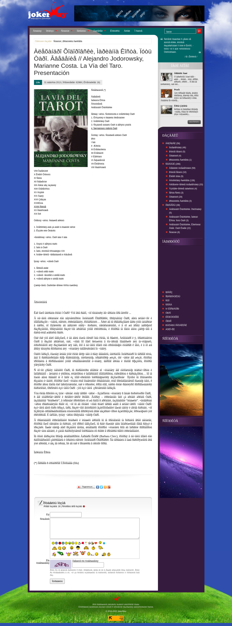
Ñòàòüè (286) (173, 164)
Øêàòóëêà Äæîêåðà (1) (180, 160)
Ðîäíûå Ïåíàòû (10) (178, 172)
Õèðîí (169, 321)
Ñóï (167, 300)
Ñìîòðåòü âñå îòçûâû (73, 506)
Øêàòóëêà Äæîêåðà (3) (180, 201)
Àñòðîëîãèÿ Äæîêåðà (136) (182, 180)
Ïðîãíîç (169, 292)
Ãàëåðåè (98, 31)
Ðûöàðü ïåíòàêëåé (176, 325)
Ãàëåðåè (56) (173, 143)
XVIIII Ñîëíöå (40, 206)
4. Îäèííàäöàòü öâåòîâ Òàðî (104, 128)
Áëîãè (127, 31)
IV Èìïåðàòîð (172, 309)
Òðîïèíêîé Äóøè (180, 73)
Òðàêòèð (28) (175, 197)
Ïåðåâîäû (81, 31)
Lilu (38, 82)
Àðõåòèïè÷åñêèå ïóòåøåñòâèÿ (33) (186, 184)
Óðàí (168, 313)
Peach (177, 89)
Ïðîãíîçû (50, 31)
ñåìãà (169, 304)
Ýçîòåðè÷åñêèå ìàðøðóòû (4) (183, 188)
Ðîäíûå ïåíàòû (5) (177, 151)
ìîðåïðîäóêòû (173, 296)
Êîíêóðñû (114, 31)
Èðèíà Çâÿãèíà (180, 106)
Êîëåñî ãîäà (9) (176, 176)
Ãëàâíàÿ (37, 31)
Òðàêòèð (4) (175, 155)
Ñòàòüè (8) (174, 232)
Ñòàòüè (65, 31)
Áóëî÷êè (170, 329)
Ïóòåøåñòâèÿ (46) (177, 147)
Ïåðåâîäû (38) (173, 205)
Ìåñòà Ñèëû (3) (176, 193)
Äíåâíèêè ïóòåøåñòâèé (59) (182, 168)
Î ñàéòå (138, 31)
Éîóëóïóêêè (172, 317)
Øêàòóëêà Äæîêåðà (72, 41)
